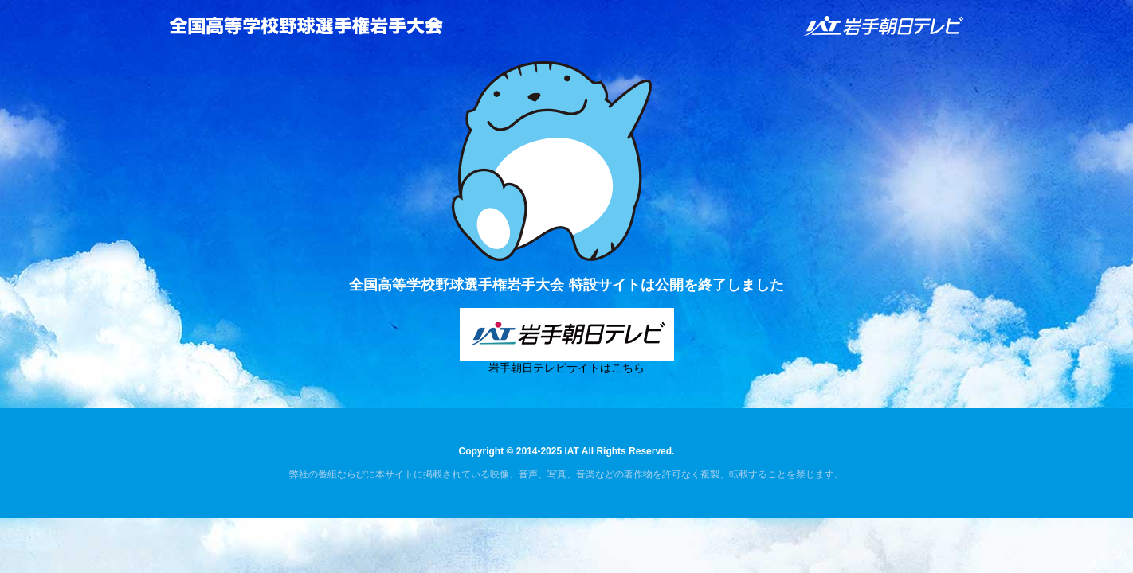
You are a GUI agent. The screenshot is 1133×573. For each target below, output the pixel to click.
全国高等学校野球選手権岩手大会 (305, 25)
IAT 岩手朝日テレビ (884, 26)
